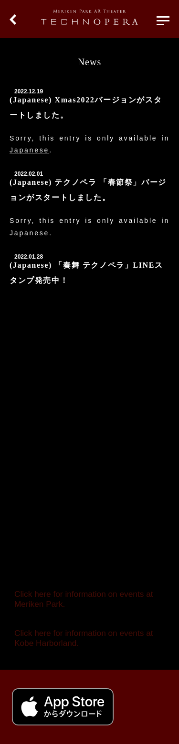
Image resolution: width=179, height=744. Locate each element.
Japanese (29, 150)
